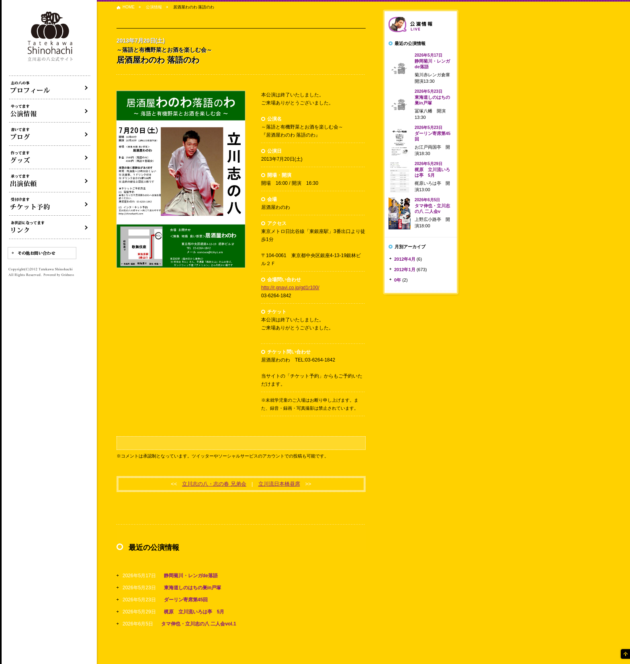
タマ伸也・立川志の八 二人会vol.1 (198, 624)
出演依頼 (50, 180)
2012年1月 (404, 269)
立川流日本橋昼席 (279, 484)
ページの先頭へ (625, 654)
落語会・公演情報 (50, 111)
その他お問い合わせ (42, 253)
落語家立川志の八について (50, 87)
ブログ (50, 134)
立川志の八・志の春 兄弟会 (214, 484)
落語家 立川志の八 (51, 36)
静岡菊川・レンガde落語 (191, 575)
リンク (50, 227)
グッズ (50, 157)
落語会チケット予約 (50, 204)
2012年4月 (404, 259)
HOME (129, 7)
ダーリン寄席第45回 (186, 600)
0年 (397, 280)
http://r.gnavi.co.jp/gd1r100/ (290, 287)
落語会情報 (421, 24)
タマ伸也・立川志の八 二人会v (432, 206)
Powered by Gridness (58, 275)
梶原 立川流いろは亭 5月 (194, 612)
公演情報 (154, 7)
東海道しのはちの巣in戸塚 (192, 587)
